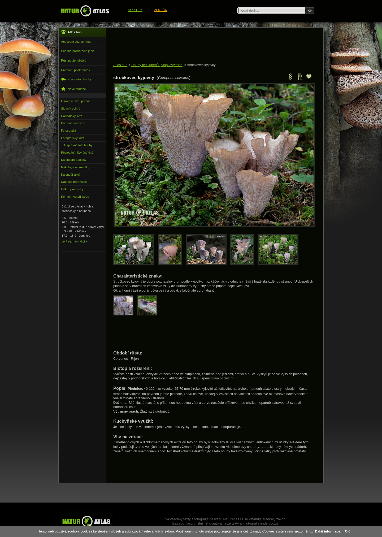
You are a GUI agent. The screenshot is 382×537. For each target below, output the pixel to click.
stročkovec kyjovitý (201, 65)
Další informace (327, 531)
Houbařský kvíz (71, 116)
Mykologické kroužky (75, 167)
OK (347, 531)
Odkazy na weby (72, 189)
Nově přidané (73, 88)
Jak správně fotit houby (76, 145)
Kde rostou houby (76, 79)
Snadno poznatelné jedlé (78, 51)
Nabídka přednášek (74, 181)
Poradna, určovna (73, 123)
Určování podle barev (75, 70)
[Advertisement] (209, 46)
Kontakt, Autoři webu (75, 196)
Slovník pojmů (70, 108)
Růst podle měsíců (73, 60)
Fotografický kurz (72, 138)
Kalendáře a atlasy (73, 159)
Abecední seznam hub (76, 41)
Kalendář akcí (70, 174)
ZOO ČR (160, 10)
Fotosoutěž (68, 130)
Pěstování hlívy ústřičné (77, 152)
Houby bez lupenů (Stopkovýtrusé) (157, 65)
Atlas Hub (135, 10)
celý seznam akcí (73, 241)
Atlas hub (120, 65)
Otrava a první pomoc (75, 101)
